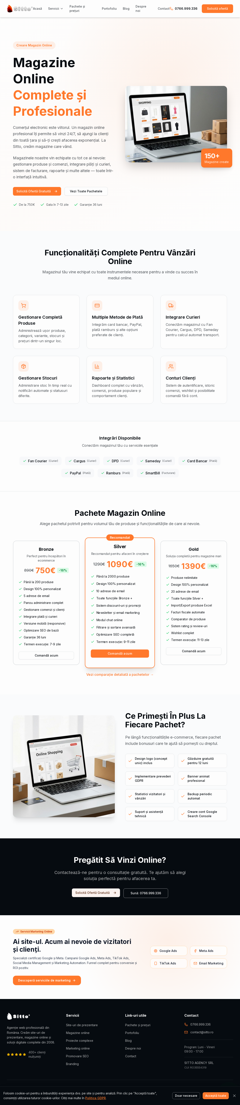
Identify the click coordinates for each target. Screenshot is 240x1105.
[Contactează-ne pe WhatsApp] (229, 1094)
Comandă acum (46, 655)
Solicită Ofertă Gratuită (37, 191)
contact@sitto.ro (198, 1032)
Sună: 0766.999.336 (146, 893)
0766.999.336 (183, 8)
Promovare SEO (77, 1056)
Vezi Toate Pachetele (86, 191)
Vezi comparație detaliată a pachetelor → (120, 674)
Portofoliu (109, 8)
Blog (126, 8)
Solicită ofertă (217, 8)
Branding (72, 1064)
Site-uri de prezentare (82, 1025)
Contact (164, 8)
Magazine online (78, 1033)
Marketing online (78, 1048)
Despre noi (141, 9)
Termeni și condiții (196, 1089)
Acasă (37, 8)
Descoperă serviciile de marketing (47, 980)
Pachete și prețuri (77, 9)
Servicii (55, 8)
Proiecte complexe (79, 1040)
